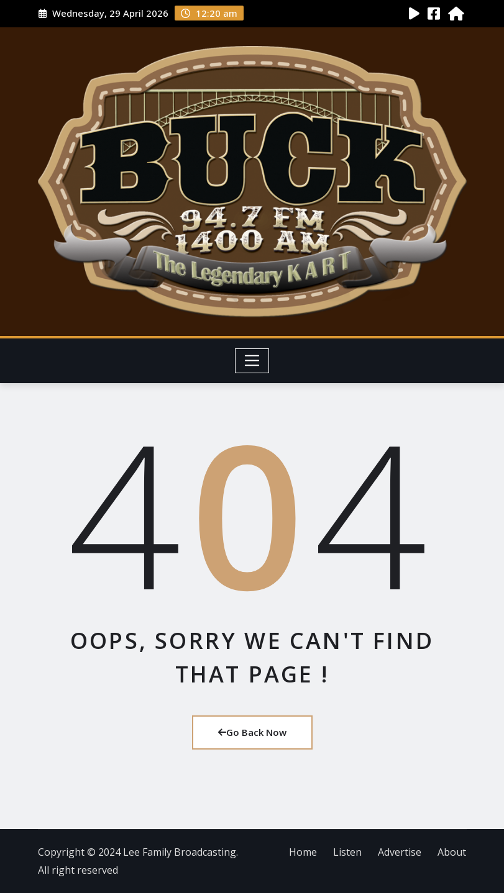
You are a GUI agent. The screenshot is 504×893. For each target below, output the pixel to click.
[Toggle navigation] (252, 360)
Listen (347, 852)
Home (303, 852)
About (452, 852)
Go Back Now (252, 732)
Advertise (399, 852)
